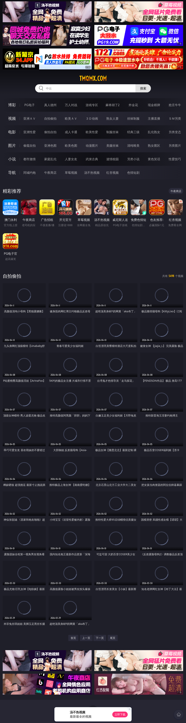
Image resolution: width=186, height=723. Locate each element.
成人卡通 (71, 132)
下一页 (100, 638)
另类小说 (133, 159)
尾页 (112, 638)
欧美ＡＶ (71, 118)
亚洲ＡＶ (29, 118)
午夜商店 (50, 172)
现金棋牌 (154, 105)
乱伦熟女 (154, 132)
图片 (12, 145)
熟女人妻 (112, 118)
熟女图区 (154, 145)
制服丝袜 (112, 132)
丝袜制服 (133, 118)
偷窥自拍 (29, 145)
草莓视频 (71, 172)
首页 (73, 638)
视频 (12, 118)
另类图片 (175, 145)
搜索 (143, 88)
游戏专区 (92, 105)
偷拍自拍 (50, 132)
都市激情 (29, 159)
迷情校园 (112, 159)
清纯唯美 (133, 145)
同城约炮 (29, 172)
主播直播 (154, 118)
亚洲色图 (50, 145)
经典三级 (133, 132)
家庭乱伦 (50, 159)
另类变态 (175, 132)
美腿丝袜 (112, 145)
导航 (12, 172)
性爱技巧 (175, 159)
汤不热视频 (92, 172)
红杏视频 (112, 172)
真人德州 (50, 105)
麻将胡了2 (113, 105)
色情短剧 (133, 172)
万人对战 (71, 105)
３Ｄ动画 (92, 118)
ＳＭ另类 (175, 118)
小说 (12, 159)
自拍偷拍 (50, 118)
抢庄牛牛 (175, 105)
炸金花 (133, 105)
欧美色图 (71, 145)
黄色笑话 (154, 159)
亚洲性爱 (29, 132)
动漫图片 (92, 145)
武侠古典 (92, 159)
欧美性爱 (92, 132)
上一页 (86, 638)
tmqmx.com (93, 78)
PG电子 (29, 105)
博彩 (12, 104)
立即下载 (120, 714)
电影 (12, 132)
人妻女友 (71, 159)
